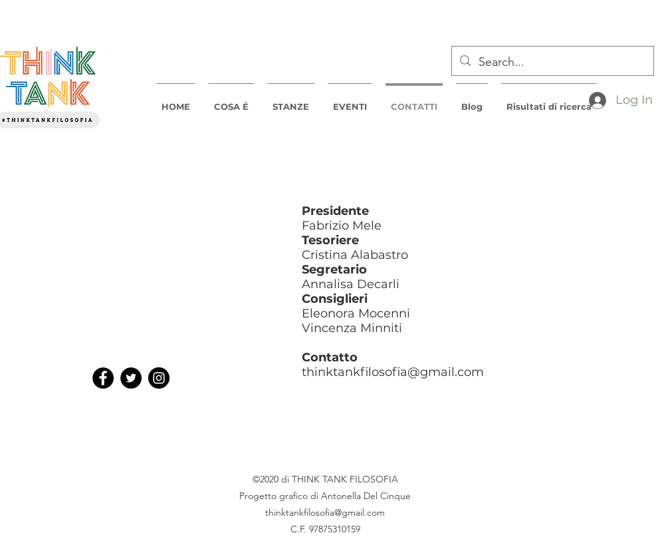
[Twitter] (131, 378)
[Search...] (552, 63)
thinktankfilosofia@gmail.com (393, 372)
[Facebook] (103, 378)
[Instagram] (158, 378)
